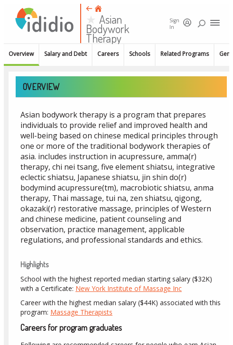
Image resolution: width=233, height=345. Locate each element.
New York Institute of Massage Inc (128, 288)
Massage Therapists (81, 312)
